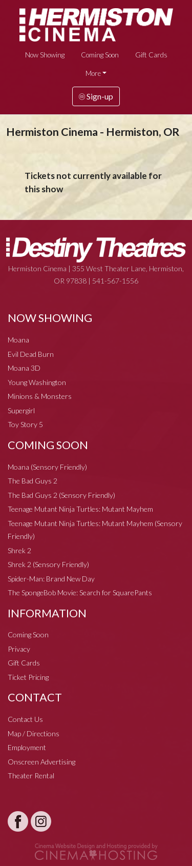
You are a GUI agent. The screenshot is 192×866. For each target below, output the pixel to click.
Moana (18, 339)
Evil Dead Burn (31, 354)
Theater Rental (31, 775)
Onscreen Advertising (41, 761)
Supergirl (21, 410)
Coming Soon (100, 55)
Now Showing (45, 55)
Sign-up (96, 96)
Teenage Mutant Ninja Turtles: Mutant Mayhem (80, 509)
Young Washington (37, 382)
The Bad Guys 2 (32, 480)
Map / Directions (33, 733)
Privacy (19, 649)
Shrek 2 (19, 550)
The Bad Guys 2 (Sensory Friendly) (61, 495)
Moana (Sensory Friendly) (47, 466)
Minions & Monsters (40, 396)
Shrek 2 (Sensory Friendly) (48, 564)
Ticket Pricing (28, 677)
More (93, 73)
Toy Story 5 (25, 424)
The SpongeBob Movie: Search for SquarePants (80, 592)
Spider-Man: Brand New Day (51, 578)
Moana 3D (24, 368)
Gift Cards (151, 55)
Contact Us (25, 719)
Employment (27, 747)
